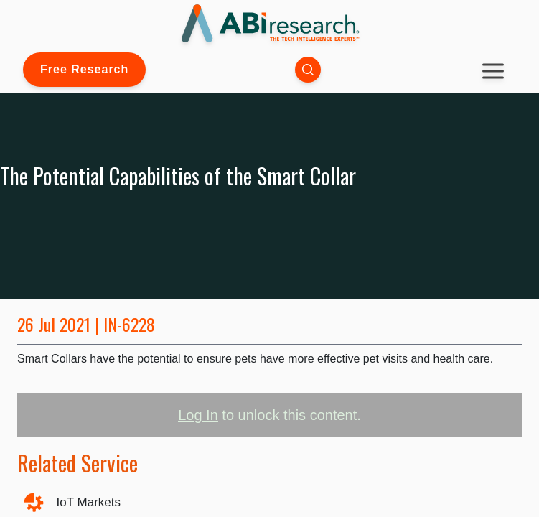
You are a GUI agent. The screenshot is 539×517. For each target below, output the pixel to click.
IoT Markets (89, 502)
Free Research (84, 69)
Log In (198, 415)
